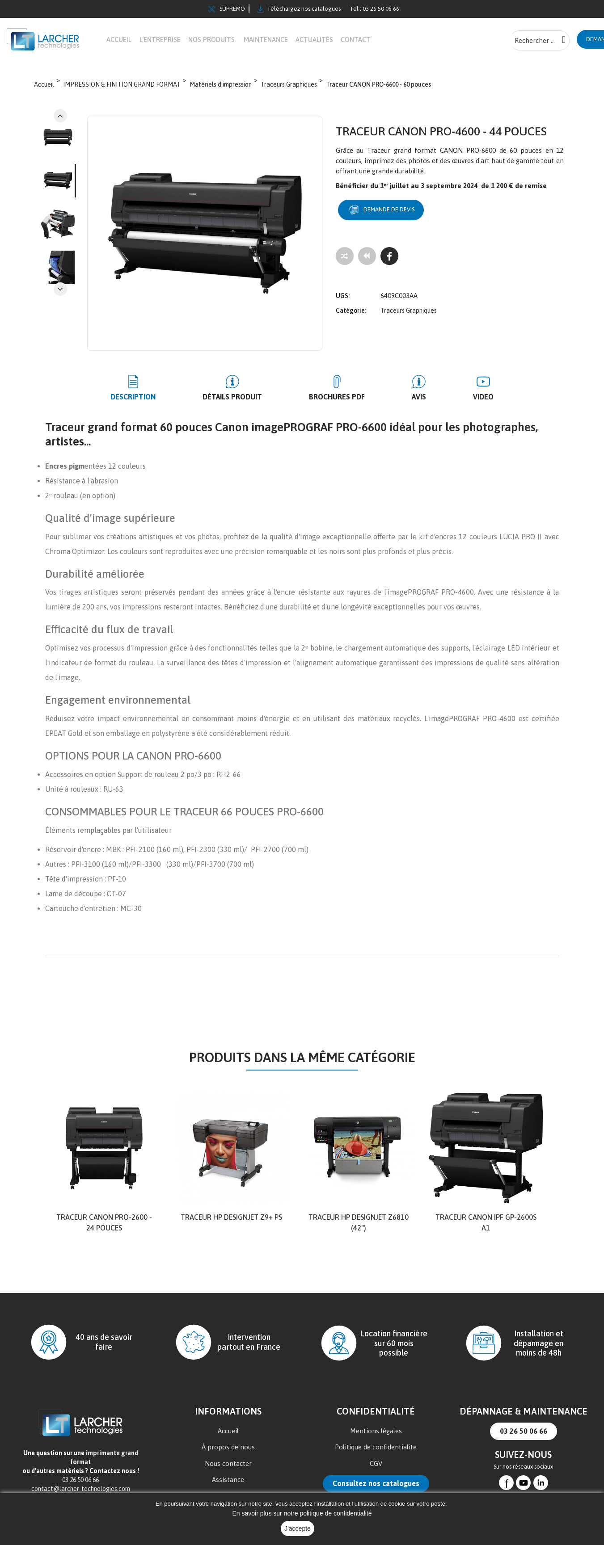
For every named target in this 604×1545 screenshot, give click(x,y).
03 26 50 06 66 (523, 1431)
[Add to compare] (345, 256)
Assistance (228, 1480)
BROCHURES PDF (337, 397)
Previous (60, 289)
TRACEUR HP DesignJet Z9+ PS (231, 1217)
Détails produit (250, 397)
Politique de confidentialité (376, 1447)
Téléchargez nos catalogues (299, 9)
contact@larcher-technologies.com (80, 1489)
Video (447, 397)
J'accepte (297, 1528)
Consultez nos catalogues (376, 1484)
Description (168, 397)
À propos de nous (228, 1447)
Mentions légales (376, 1431)
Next (60, 116)
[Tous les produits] (367, 256)
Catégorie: (351, 304)
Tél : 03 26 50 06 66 (374, 8)
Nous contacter (228, 1464)
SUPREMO (226, 9)
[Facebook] (389, 256)
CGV (376, 1464)
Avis (401, 397)
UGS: (343, 289)
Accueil (228, 1431)
